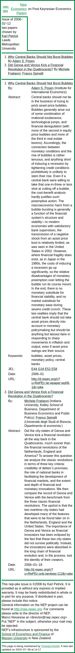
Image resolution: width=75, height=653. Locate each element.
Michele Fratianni (36, 401)
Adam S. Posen (23, 61)
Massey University (15, 638)
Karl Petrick (10, 36)
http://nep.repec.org (28, 609)
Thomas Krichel (50, 646)
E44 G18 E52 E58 (44, 369)
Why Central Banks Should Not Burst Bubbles (40, 57)
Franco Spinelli (32, 73)
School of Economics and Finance (26, 634)
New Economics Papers (19, 9)
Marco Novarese (13, 617)
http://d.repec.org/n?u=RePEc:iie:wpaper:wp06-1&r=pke (50, 383)
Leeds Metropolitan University (10, 44)
